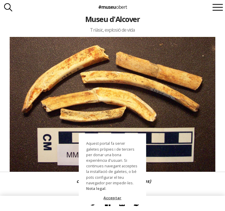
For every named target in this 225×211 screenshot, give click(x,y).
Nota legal (95, 188)
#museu (112, 7)
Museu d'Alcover (112, 19)
